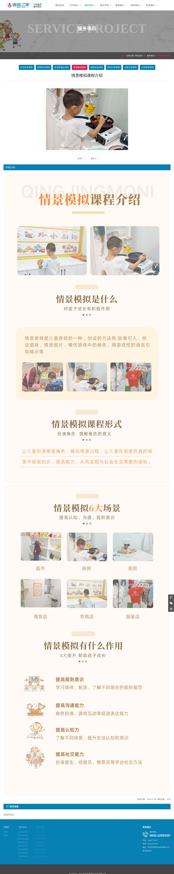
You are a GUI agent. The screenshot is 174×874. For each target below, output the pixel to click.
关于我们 (75, 5)
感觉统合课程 (96, 67)
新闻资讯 (136, 5)
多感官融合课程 (61, 67)
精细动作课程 (43, 67)
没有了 (80, 159)
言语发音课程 (26, 67)
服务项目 (90, 5)
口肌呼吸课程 (147, 67)
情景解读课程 (162, 56)
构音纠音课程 (113, 67)
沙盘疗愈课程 (130, 67)
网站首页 (59, 5)
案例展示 (121, 5)
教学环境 (105, 5)
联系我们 (151, 5)
